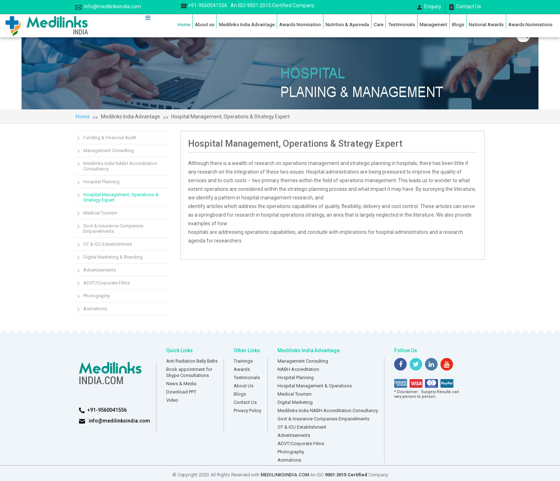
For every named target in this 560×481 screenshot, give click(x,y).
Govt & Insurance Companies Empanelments (113, 228)
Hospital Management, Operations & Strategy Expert (230, 116)
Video (172, 400)
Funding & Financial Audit (109, 137)
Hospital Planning (101, 181)
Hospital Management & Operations (314, 385)
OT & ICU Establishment (107, 244)
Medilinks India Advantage (247, 24)
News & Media (181, 383)
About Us (243, 385)
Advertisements (99, 270)
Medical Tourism (100, 213)
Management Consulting (108, 150)
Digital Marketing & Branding (113, 257)
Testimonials (401, 24)
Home (184, 24)
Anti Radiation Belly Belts (192, 361)
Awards (242, 369)
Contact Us (465, 7)
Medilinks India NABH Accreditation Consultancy (120, 166)
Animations (95, 308)
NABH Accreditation (298, 369)
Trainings (243, 361)
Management (433, 24)
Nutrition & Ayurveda (347, 24)
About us (204, 24)
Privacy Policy (247, 410)
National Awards (486, 24)
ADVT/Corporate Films (106, 283)
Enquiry (429, 7)
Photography (96, 295)
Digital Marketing (295, 402)
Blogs (458, 24)
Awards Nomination (300, 24)
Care (378, 24)
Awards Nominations (530, 24)
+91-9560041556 (247, 5)
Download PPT (181, 392)
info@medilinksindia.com (108, 7)
